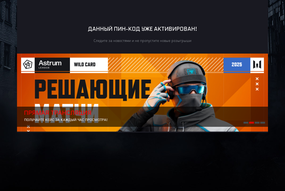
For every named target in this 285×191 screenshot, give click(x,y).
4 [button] (262, 122)
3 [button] (257, 122)
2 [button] (251, 122)
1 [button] (246, 122)
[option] (142, 93)
